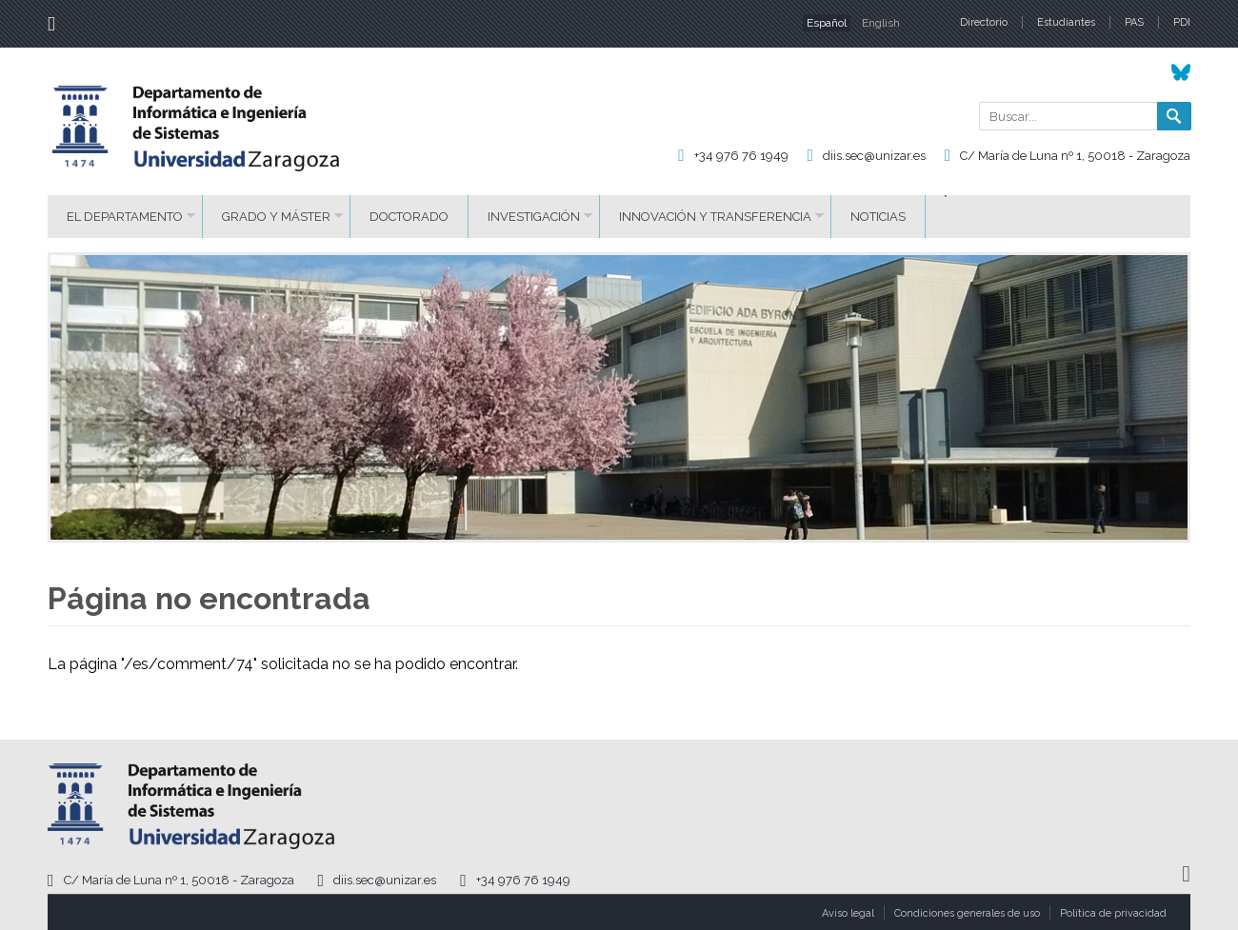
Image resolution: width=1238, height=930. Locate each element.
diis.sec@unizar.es (874, 155)
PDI (1181, 22)
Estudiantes (1066, 22)
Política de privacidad (1113, 913)
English (881, 23)
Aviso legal (848, 913)
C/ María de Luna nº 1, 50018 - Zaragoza (1075, 155)
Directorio (984, 22)
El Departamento (125, 216)
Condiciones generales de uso (967, 913)
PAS (1134, 22)
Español (827, 23)
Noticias (878, 216)
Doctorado (409, 216)
